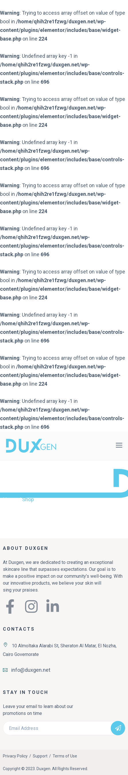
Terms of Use (65, 756)
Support (40, 756)
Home (10, 499)
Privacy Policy (15, 756)
